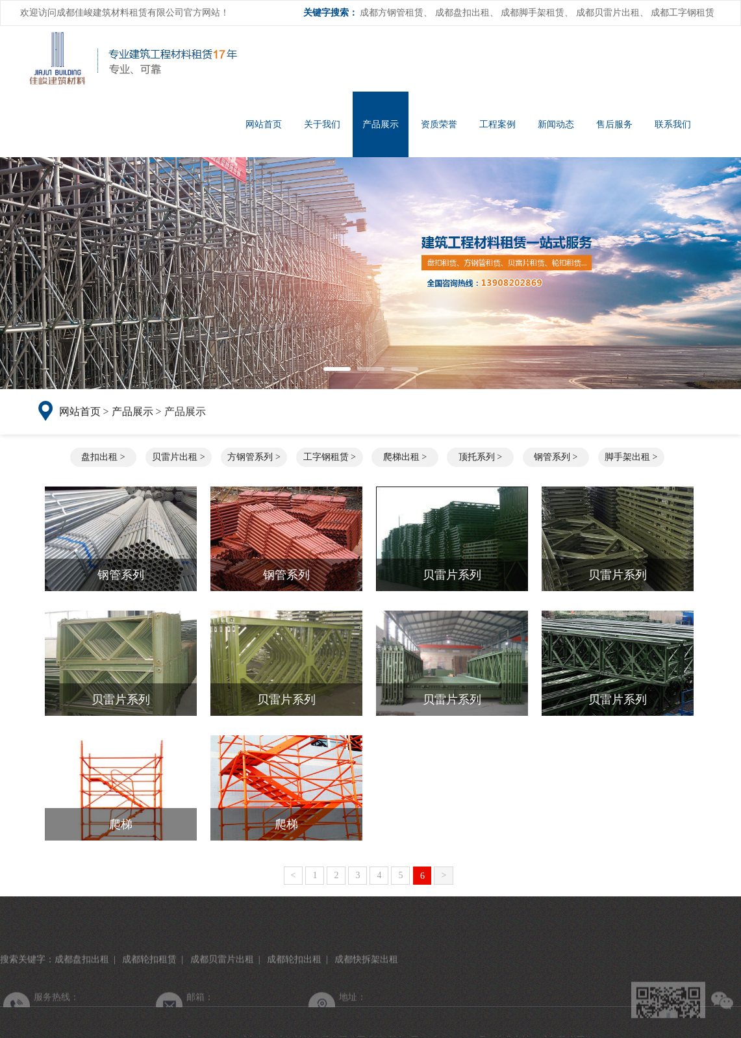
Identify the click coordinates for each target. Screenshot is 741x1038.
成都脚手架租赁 (532, 13)
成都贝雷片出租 (608, 13)
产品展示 (380, 124)
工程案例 (497, 124)
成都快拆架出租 (366, 1024)
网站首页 (263, 124)
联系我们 (673, 124)
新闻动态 (556, 124)
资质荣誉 (439, 124)
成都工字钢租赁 (682, 13)
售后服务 (614, 124)
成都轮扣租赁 (149, 1024)
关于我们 (322, 124)
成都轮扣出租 (294, 1024)
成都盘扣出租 (462, 13)
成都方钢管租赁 (391, 13)
